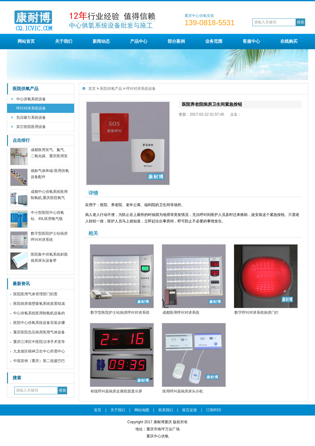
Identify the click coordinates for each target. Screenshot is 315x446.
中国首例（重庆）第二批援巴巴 (39, 361)
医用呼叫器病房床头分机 (182, 391)
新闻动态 (101, 41)
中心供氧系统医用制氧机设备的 (39, 313)
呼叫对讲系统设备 (31, 108)
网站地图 (141, 410)
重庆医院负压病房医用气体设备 (39, 332)
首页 (92, 88)
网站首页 (26, 41)
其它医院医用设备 (31, 127)
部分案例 (176, 41)
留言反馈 (189, 410)
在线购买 (288, 41)
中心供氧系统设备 (31, 99)
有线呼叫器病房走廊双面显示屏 (116, 391)
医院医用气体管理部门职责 (35, 294)
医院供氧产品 (25, 88)
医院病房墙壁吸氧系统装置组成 (39, 303)
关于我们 (63, 41)
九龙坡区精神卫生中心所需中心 (39, 351)
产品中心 (138, 41)
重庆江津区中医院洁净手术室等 (39, 342)
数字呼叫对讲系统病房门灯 (256, 312)
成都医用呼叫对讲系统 (180, 312)
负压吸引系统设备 (31, 117)
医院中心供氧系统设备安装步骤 (39, 323)
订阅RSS (213, 410)
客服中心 (251, 41)
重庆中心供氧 (157, 436)
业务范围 (213, 41)
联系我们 (165, 410)
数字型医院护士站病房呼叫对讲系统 (120, 312)
